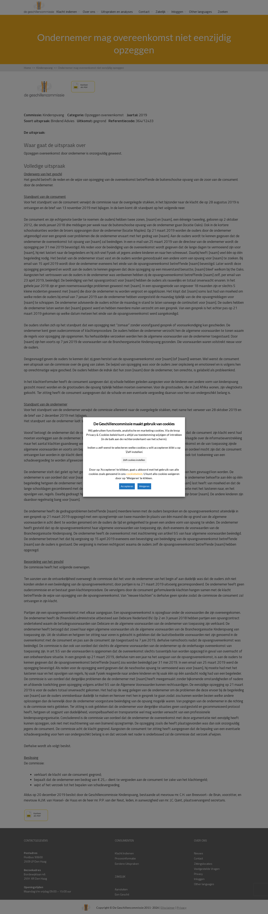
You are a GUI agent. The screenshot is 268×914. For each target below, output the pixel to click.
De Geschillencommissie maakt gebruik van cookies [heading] (134, 424)
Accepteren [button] (127, 486)
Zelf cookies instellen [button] (134, 459)
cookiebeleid (134, 474)
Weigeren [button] (144, 486)
